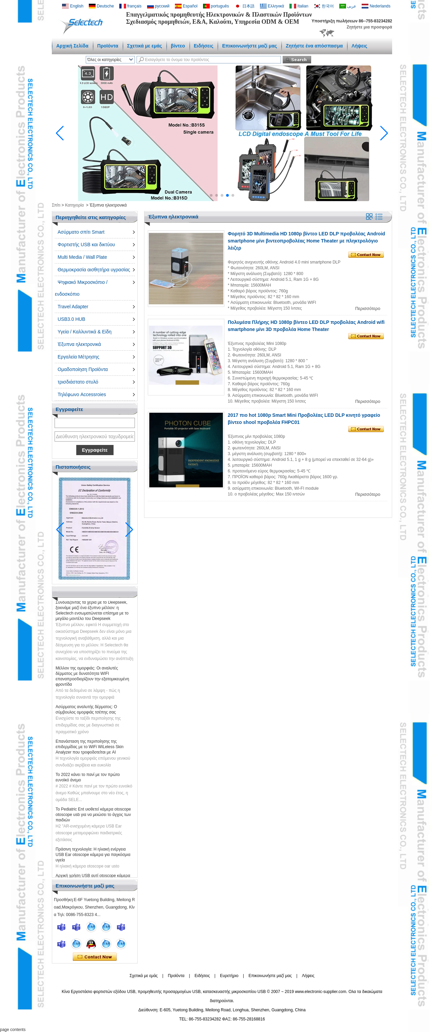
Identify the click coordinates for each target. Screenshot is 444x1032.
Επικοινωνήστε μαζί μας (249, 45)
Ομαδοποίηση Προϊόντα (83, 369)
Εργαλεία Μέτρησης (78, 356)
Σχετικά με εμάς (144, 45)
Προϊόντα (107, 45)
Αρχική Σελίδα (72, 45)
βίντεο (178, 45)
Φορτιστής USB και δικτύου (86, 244)
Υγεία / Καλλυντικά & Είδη (85, 331)
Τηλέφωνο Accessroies (82, 394)
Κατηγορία (74, 205)
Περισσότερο (367, 308)
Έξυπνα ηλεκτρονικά (79, 344)
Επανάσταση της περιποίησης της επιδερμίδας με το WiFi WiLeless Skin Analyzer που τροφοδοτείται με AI (89, 749)
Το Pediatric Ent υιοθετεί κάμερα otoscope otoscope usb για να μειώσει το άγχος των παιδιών (93, 816)
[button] (211, 195)
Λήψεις (359, 45)
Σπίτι (56, 205)
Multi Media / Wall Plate (82, 257)
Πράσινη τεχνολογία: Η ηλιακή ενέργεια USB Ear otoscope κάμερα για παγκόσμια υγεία (93, 856)
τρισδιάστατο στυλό (78, 382)
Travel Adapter (73, 306)
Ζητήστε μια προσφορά (369, 27)
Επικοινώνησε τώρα (95, 957)
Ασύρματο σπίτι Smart (81, 232)
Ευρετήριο (229, 975)
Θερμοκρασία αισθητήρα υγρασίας (94, 269)
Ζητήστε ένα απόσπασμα (314, 45)
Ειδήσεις (204, 45)
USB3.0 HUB (71, 319)
